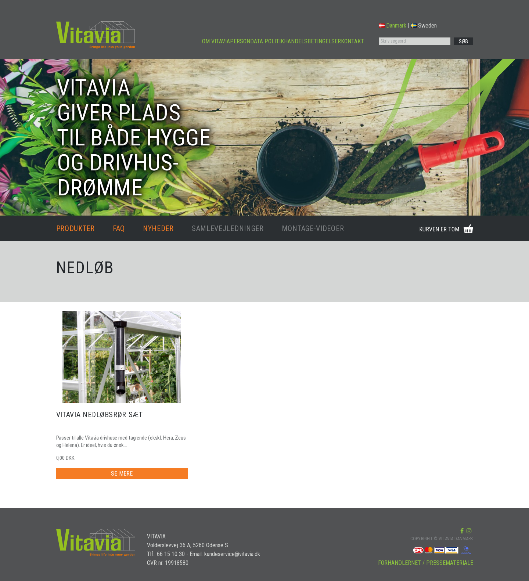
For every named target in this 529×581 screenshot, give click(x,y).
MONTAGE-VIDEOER (313, 228)
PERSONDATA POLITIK (257, 41)
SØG (463, 41)
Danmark (392, 25)
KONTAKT (352, 41)
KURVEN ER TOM (439, 229)
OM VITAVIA (216, 41)
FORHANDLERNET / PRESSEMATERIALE (425, 562)
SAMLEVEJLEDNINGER (228, 228)
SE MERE (122, 473)
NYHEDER (158, 228)
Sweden (424, 25)
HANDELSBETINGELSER (312, 41)
